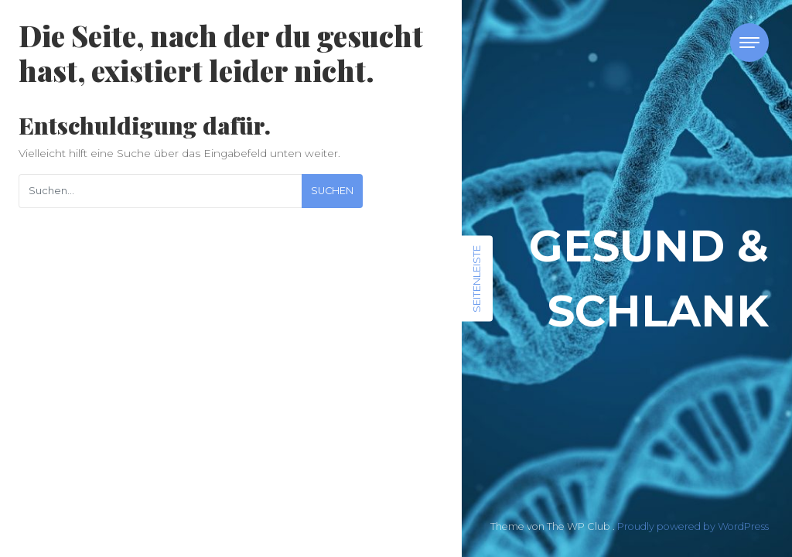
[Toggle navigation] (749, 42)
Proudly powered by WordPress (693, 526)
